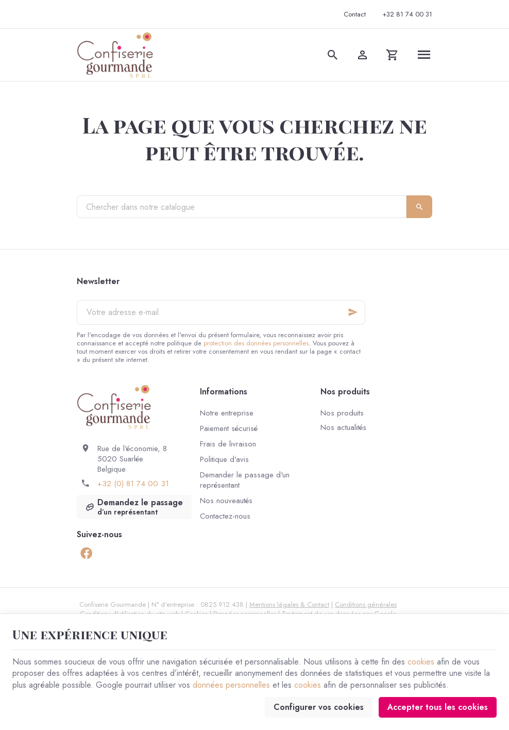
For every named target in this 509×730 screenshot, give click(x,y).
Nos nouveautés (226, 500)
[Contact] (354, 14)
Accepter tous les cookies (437, 707)
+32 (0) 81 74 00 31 (133, 483)
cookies (421, 662)
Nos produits (342, 413)
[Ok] (353, 312)
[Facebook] (86, 553)
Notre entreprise (226, 413)
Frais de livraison (228, 444)
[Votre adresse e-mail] (221, 312)
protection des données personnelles (256, 343)
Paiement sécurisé (229, 428)
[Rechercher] (333, 55)
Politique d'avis (224, 459)
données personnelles (231, 685)
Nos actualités (343, 427)
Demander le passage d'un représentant (245, 480)
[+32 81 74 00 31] (407, 14)
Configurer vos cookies (319, 707)
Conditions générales (366, 604)
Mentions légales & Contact (289, 604)
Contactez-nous (225, 516)
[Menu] (424, 55)
